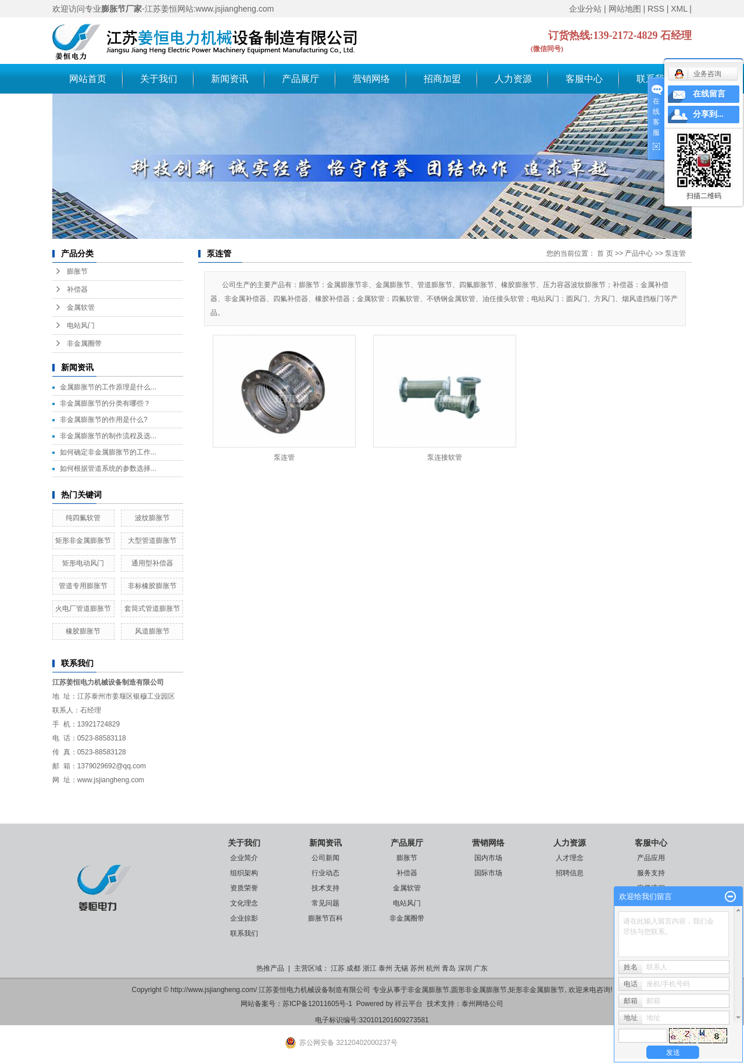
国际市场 (488, 873)
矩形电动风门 (83, 563)
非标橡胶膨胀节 (152, 586)
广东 (481, 968)
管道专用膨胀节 (83, 586)
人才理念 (570, 858)
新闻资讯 (229, 79)
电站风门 (81, 325)
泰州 (385, 968)
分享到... (708, 114)
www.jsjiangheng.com (110, 780)
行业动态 (325, 873)
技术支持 (325, 888)
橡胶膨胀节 (83, 631)
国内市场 (488, 858)
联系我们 (244, 933)
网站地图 (625, 8)
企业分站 (585, 8)
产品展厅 (300, 79)
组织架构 (244, 873)
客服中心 (584, 79)
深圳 (465, 968)
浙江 (370, 968)
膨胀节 (77, 271)
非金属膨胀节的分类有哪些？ (105, 403)
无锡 (401, 968)
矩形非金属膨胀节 (83, 540)
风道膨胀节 (152, 631)
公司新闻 (325, 858)
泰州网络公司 (482, 1004)
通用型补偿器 (152, 563)
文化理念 (244, 903)
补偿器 (77, 289)
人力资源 (513, 79)
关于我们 (158, 79)
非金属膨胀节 (428, 990)
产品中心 (639, 253)
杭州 (433, 968)
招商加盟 (442, 79)
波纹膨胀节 (152, 518)
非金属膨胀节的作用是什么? (104, 420)
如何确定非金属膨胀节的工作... (108, 452)
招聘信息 (570, 873)
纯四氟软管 (83, 518)
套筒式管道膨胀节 (152, 608)
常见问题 (325, 903)
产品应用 (651, 858)
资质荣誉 (244, 888)
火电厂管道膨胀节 (83, 608)
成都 (353, 968)
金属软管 (81, 307)
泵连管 (675, 253)
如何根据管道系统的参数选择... (108, 468)
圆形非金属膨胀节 (479, 990)
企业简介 (244, 858)
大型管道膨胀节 (152, 540)
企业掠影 (244, 918)
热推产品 (270, 968)
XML (679, 8)
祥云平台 (409, 1004)
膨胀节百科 (325, 918)
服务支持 (651, 873)
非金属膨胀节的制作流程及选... (108, 436)
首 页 (605, 253)
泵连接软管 (444, 457)
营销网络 (371, 79)
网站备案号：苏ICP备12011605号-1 (296, 1004)
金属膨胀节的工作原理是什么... (108, 387)
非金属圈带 (84, 343)
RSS (656, 8)
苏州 (417, 968)
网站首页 (87, 79)
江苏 (338, 968)
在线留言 (709, 94)
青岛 (449, 968)
